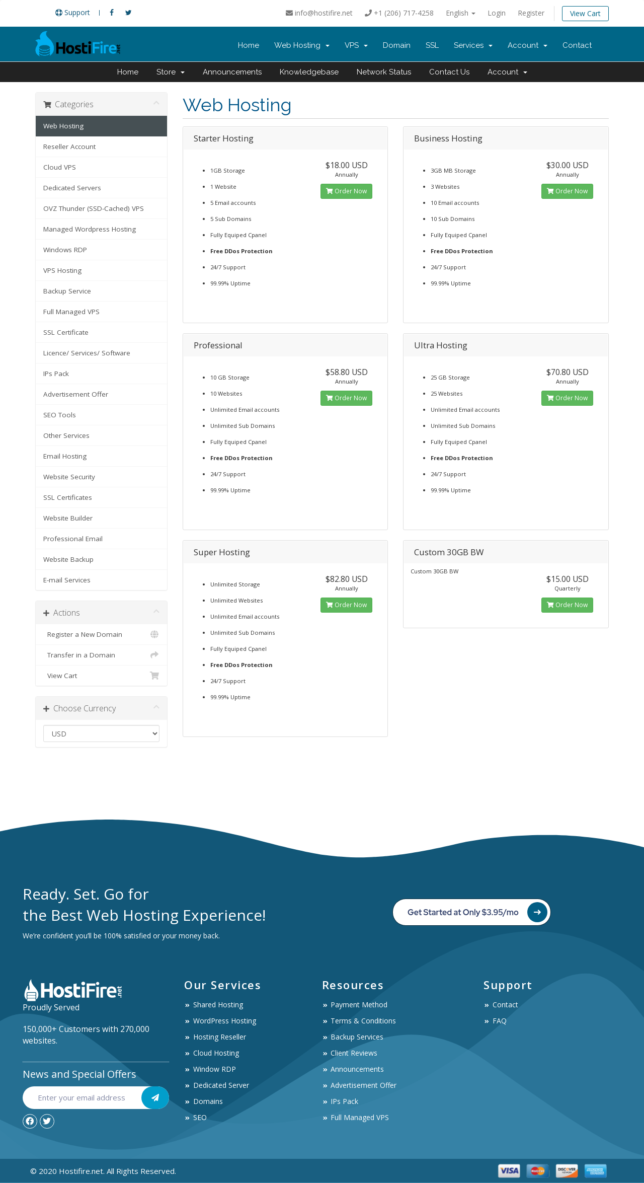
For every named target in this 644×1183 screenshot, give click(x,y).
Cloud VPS (59, 167)
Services (473, 45)
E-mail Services (67, 579)
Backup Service (67, 290)
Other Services (66, 435)
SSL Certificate (66, 332)
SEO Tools (59, 414)
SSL (432, 45)
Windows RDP (65, 249)
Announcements (232, 72)
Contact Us (449, 72)
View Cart (585, 13)
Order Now (346, 191)
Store (170, 72)
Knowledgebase (309, 72)
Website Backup (68, 559)
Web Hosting (302, 45)
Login (497, 13)
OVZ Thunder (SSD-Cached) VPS (93, 208)
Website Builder (68, 518)
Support (72, 12)
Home (248, 45)
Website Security (69, 476)
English (460, 13)
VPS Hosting (62, 270)
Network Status (384, 72)
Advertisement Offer (75, 394)
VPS (356, 45)
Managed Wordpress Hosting (89, 229)
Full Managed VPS (71, 311)
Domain (397, 45)
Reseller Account (69, 146)
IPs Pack (56, 373)
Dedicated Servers (72, 187)
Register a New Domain (101, 634)
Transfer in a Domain (101, 655)
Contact (577, 45)
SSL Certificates (67, 497)
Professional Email (73, 538)
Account (527, 45)
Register (531, 13)
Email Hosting (65, 456)
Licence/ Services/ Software (86, 352)
